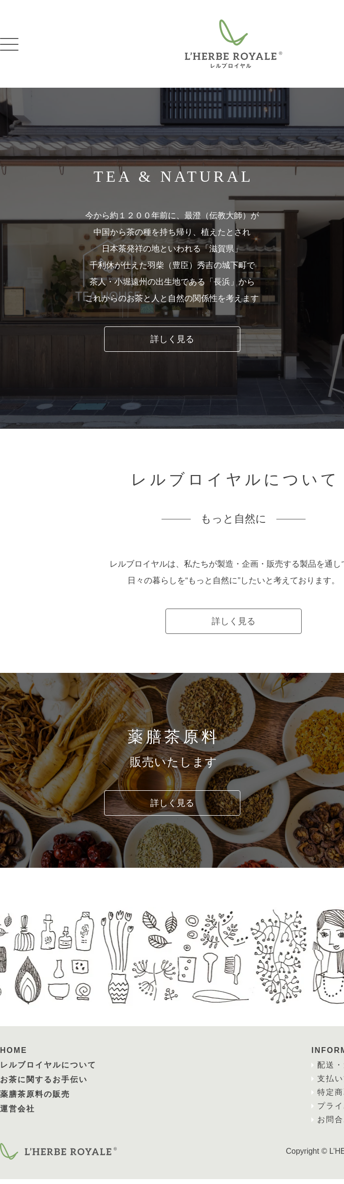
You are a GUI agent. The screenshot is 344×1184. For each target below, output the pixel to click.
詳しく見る (172, 339)
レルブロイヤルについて (48, 1070)
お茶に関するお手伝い (44, 1084)
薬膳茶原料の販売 (35, 1099)
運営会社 (17, 1113)
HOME (13, 1055)
